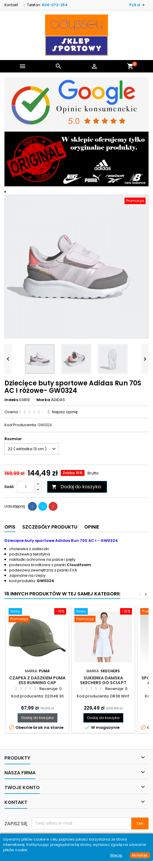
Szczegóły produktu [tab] (49, 527)
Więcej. (116, 855)
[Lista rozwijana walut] (137, 5)
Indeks (11, 400)
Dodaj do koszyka (76, 486)
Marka (43, 400)
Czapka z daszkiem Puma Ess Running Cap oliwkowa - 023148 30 (37, 682)
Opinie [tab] (91, 527)
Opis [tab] (9, 527)
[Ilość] (26, 487)
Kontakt (11, 4)
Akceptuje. (140, 855)
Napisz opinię (65, 412)
